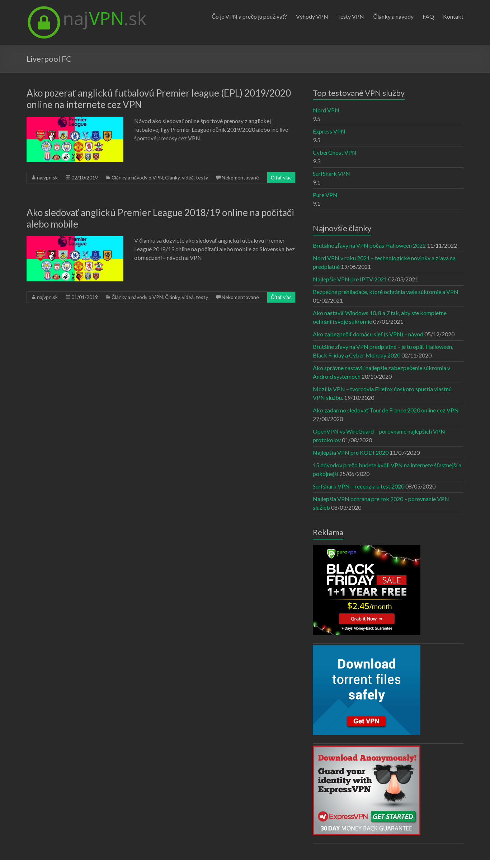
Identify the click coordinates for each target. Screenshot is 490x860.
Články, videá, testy (186, 177)
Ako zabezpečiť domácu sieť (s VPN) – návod (368, 334)
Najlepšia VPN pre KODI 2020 (350, 452)
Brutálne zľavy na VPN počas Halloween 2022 (369, 245)
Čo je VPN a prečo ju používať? (249, 16)
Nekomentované (240, 177)
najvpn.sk (47, 177)
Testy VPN (350, 16)
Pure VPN (325, 194)
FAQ (428, 16)
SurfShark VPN (331, 173)
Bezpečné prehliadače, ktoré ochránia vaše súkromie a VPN (385, 291)
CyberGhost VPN (335, 152)
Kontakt (453, 16)
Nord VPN (326, 110)
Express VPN (329, 131)
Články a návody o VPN (137, 177)
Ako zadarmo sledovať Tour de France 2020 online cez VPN (386, 410)
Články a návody (393, 16)
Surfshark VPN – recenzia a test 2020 (358, 486)
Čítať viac (281, 177)
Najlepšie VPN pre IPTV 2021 (350, 279)
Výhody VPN (312, 16)
